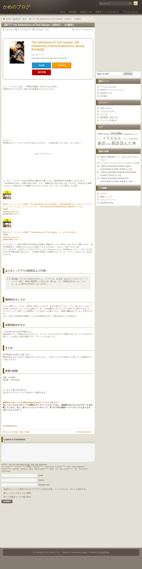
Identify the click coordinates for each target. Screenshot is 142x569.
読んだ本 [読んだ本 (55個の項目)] (128, 143)
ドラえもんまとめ (130, 12)
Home (62, 12)
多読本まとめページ (11, 402)
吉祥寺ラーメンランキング (107, 12)
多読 (16, 432)
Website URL (44, 486)
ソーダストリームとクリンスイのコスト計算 (119, 163)
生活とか (104, 108)
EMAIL (41, 481)
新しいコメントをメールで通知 (17, 494)
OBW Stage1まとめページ (34, 402)
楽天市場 (42, 72)
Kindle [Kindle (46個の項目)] (116, 133)
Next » (89, 432)
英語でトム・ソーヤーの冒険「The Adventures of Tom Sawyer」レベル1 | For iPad (39, 232)
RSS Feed (136, 3)
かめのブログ (16, 6)
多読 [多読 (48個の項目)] (101, 143)
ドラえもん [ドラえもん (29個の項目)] (112, 138)
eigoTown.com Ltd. (11, 212)
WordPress (104, 553)
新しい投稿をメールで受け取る (17, 498)
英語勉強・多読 (107, 117)
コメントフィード (108, 200)
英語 (21, 432)
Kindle (27, 432)
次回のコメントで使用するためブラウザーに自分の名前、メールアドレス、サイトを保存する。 (46, 490)
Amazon (62, 65)
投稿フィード (106, 197)
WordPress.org (106, 203)
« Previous (80, 432)
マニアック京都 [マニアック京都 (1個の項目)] (127, 139)
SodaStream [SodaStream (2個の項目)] (128, 134)
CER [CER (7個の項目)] (100, 133)
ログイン (104, 193)
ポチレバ (17, 214)
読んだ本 (9, 432)
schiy (85, 553)
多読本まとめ (86, 12)
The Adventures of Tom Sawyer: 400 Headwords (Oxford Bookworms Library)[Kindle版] (57, 46)
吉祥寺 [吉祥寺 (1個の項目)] (135, 139)
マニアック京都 (107, 120)
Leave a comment (82, 29)
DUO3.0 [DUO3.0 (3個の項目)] (107, 134)
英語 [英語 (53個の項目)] (115, 143)
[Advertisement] (48, 165)
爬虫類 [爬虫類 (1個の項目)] (108, 144)
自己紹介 (73, 12)
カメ (102, 114)
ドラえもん (105, 111)
